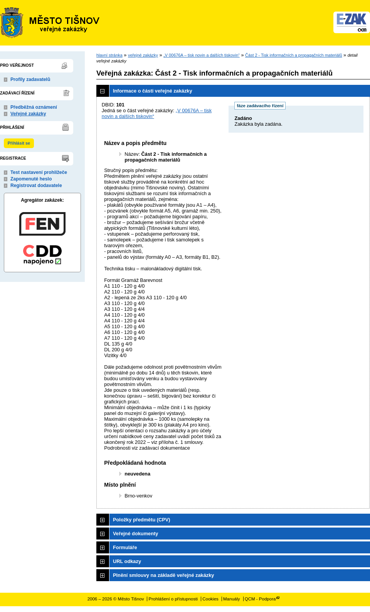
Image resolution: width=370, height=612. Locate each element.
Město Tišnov (50, 22)
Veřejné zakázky (28, 113)
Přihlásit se (19, 143)
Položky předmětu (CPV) (141, 520)
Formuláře (125, 547)
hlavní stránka (109, 55)
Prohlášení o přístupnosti (173, 599)
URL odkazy (127, 561)
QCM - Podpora (260, 599)
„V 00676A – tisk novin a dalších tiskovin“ (201, 55)
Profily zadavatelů (30, 79)
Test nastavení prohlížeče (38, 172)
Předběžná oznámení (33, 107)
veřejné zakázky (143, 55)
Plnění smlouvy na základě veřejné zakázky (163, 575)
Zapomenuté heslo (31, 179)
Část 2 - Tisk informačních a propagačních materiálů (293, 55)
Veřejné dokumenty (135, 533)
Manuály (231, 599)
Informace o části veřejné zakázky (152, 91)
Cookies (210, 599)
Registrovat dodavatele (36, 185)
